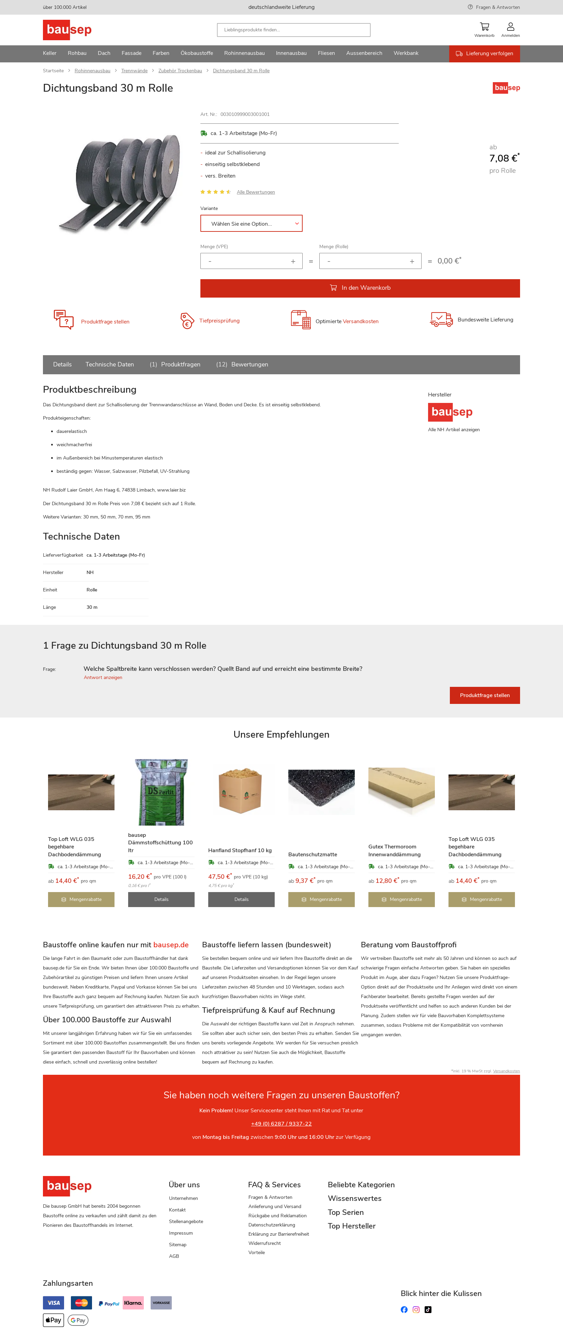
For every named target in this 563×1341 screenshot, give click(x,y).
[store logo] (78, 30)
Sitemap (177, 1244)
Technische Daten (110, 364)
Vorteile (256, 1252)
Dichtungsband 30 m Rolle (241, 70)
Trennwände (134, 70)
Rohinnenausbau (92, 70)
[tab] (281, 669)
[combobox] (293, 30)
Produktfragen (174, 364)
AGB (174, 1256)
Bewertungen (241, 364)
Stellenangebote (186, 1221)
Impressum (181, 1233)
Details (62, 364)
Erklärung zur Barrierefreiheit (278, 1234)
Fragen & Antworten (498, 7)
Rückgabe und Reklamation (277, 1215)
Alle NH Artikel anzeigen (454, 429)
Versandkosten (361, 322)
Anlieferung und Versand (274, 1206)
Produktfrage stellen (105, 322)
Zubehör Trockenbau (180, 70)
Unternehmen (183, 1198)
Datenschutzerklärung (271, 1225)
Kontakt (177, 1210)
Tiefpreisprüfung (219, 321)
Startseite (53, 70)
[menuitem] (50, 53)
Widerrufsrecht (264, 1243)
